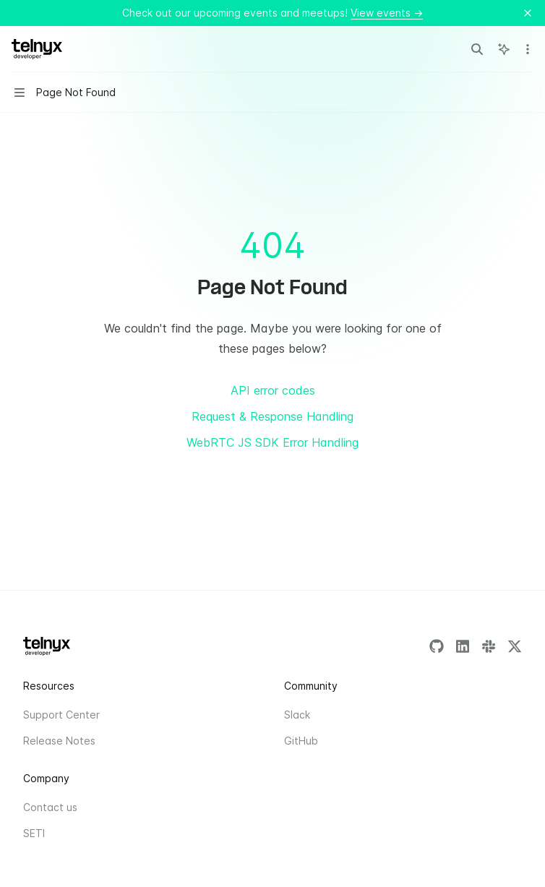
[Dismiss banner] (527, 13)
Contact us (50, 807)
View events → (387, 13)
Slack (297, 714)
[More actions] (526, 49)
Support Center (61, 714)
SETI (34, 833)
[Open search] (477, 49)
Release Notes (59, 740)
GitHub (301, 740)
